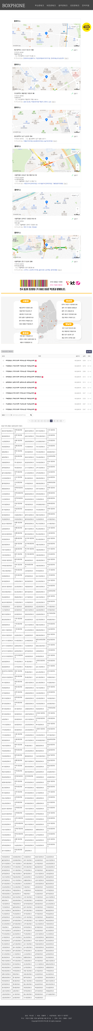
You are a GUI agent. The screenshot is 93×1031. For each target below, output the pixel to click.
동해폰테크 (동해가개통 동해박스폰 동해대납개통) (20, 398)
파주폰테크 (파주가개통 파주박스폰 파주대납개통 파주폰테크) (24, 377)
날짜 (84, 356)
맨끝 (63, 421)
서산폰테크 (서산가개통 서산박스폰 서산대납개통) (20, 388)
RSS (89, 352)
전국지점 (85, 5)
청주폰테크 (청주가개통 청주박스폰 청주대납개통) (20, 409)
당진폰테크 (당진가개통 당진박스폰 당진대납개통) (20, 366)
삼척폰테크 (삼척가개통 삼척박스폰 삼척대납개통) (20, 382)
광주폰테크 (62, 5)
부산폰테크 (39, 5)
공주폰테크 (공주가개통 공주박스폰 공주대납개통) (20, 371)
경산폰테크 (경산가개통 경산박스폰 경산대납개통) (20, 404)
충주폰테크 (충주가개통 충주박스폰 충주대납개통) (20, 360)
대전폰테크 (51, 5)
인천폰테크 (74, 5)
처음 (29, 421)
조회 (89, 356)
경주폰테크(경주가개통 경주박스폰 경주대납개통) (20, 393)
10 (60, 421)
